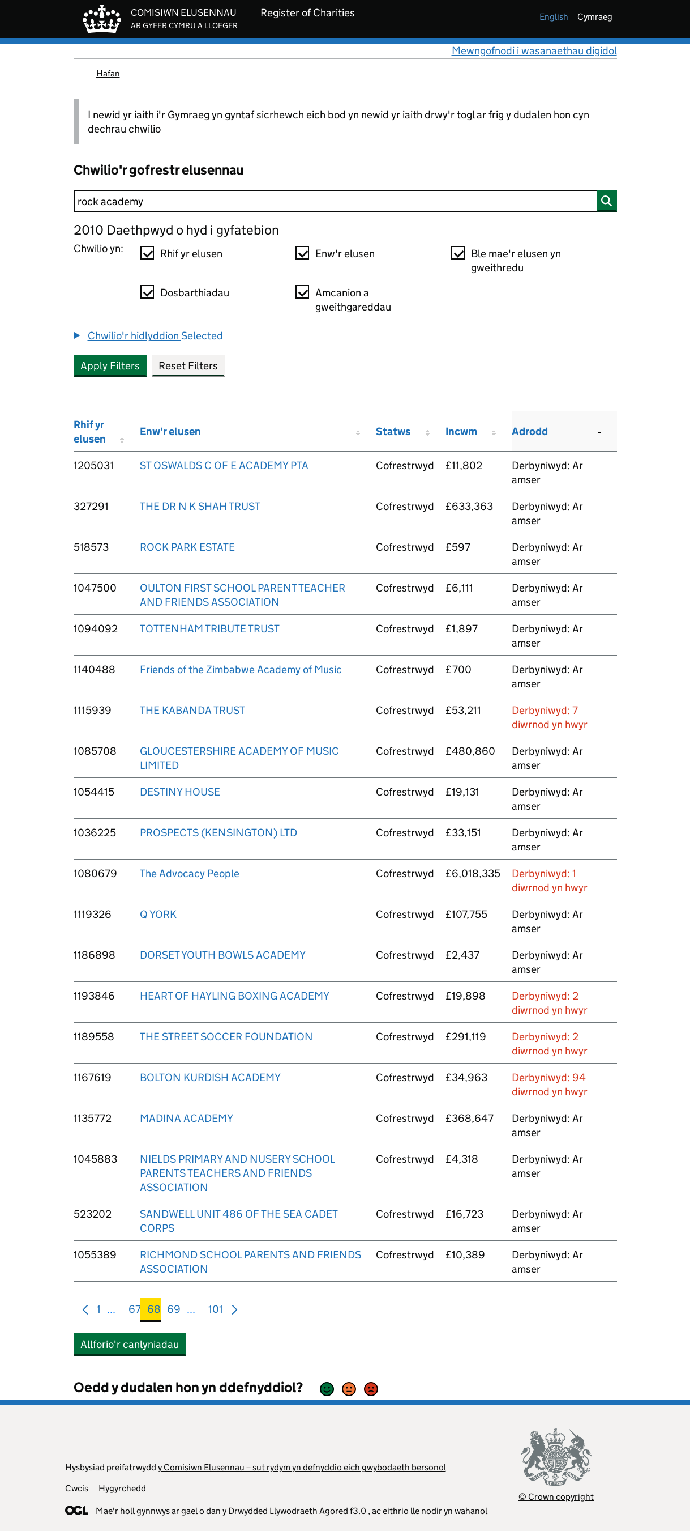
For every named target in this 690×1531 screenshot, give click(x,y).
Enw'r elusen (345, 253)
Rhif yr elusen (191, 253)
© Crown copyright (556, 1496)
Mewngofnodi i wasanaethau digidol (534, 50)
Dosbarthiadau (194, 292)
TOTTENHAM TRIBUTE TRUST (210, 628)
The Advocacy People (189, 873)
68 (154, 1311)
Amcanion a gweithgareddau (353, 299)
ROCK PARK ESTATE (187, 547)
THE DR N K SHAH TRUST (200, 506)
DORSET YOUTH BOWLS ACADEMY (223, 955)
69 (174, 1311)
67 (134, 1311)
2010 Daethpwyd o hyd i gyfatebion (176, 230)
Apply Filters (110, 365)
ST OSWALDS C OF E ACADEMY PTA (224, 465)
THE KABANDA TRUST (192, 710)
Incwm (461, 431)
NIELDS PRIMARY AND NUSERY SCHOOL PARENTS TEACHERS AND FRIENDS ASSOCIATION (237, 1173)
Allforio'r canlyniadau (129, 1344)
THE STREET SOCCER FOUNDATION (226, 1036)
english (553, 16)
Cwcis (76, 1488)
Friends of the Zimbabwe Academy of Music (241, 669)
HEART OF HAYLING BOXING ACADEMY (234, 995)
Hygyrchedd (122, 1488)
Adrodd (530, 431)
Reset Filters (188, 365)
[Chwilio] (345, 201)
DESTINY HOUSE (180, 791)
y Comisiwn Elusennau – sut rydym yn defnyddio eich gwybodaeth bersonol (302, 1467)
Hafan (108, 73)
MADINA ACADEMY (186, 1118)
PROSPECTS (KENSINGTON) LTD (218, 832)
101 (215, 1311)
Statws (393, 431)
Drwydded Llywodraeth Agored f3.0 (297, 1511)
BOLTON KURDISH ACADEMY (210, 1077)
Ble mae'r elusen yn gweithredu (516, 260)
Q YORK (158, 914)
